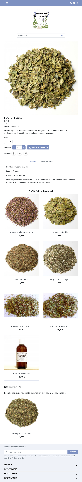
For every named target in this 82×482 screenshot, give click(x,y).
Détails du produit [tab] (47, 161)
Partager (14, 153)
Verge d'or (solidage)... (60, 279)
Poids (6, 137)
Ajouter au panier (38, 147)
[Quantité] (18, 147)
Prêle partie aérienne (21, 433)
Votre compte (10, 474)
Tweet (20, 153)
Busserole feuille (60, 232)
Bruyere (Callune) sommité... (22, 232)
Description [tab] (33, 161)
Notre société (10, 469)
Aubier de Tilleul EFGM (21, 373)
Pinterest (25, 153)
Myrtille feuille (22, 279)
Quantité (7, 147)
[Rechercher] (41, 36)
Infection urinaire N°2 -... (60, 326)
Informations (10, 478)
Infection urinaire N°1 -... (21, 326)
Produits (8, 465)
